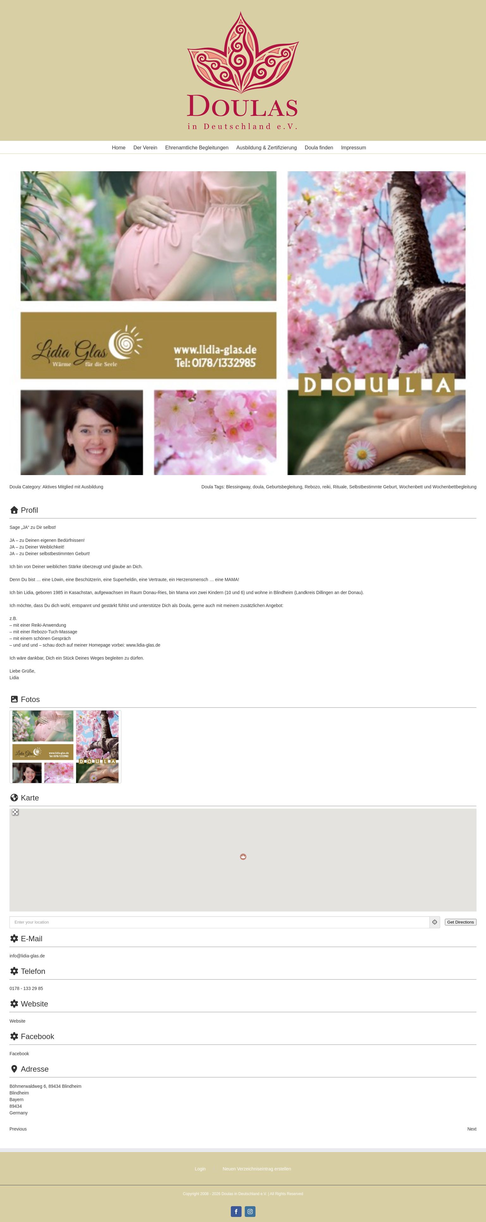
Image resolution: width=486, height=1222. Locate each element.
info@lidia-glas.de (27, 955)
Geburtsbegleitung (284, 486)
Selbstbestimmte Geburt (373, 486)
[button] (243, 857)
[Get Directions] (461, 922)
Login (200, 1168)
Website (28, 1004)
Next (472, 1128)
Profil (23, 510)
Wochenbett (410, 486)
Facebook (31, 1036)
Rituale (340, 486)
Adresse (29, 1069)
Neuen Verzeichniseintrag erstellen (257, 1168)
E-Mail (25, 938)
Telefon (27, 971)
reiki (327, 486)
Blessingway (238, 486)
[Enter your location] (219, 922)
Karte (24, 797)
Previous (18, 1128)
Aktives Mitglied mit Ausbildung (72, 486)
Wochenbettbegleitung (455, 486)
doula (258, 486)
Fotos (24, 699)
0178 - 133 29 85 (26, 988)
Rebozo (312, 486)
